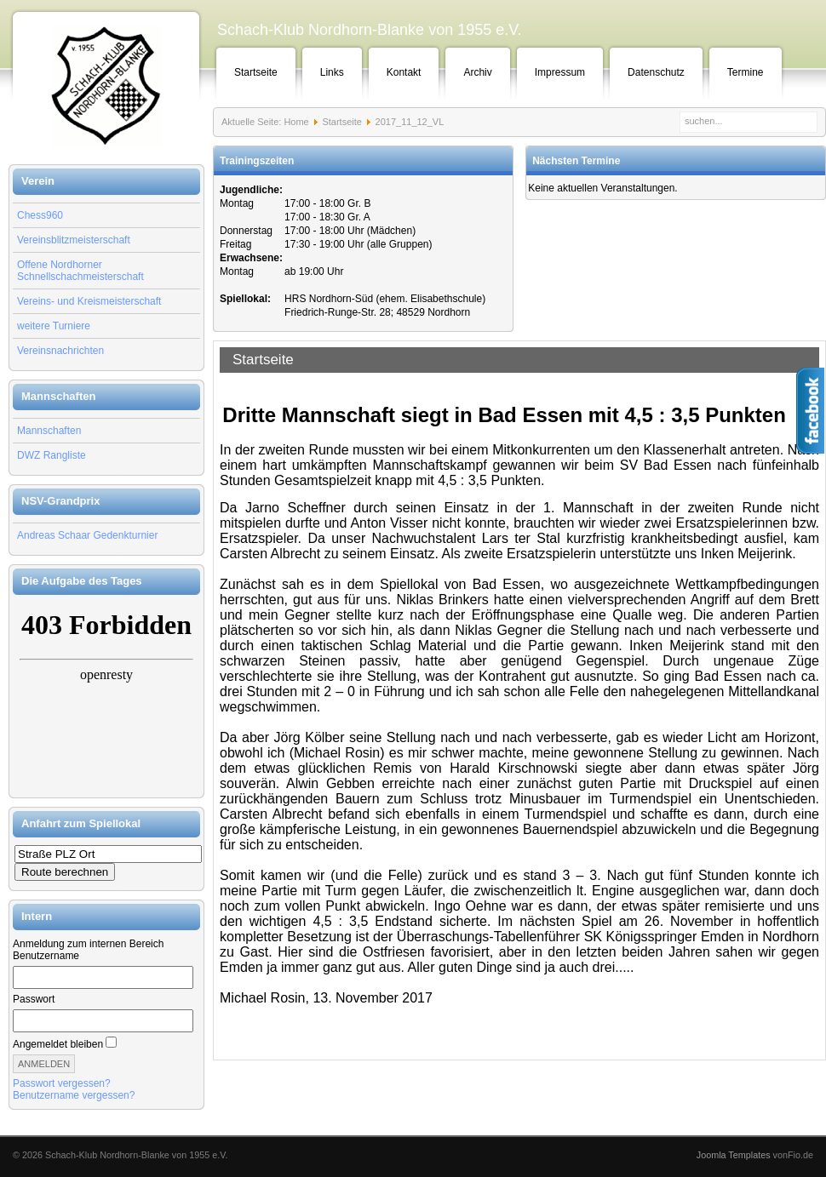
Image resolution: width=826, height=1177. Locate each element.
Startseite (256, 72)
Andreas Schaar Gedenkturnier (87, 535)
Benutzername (46, 956)
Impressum (560, 72)
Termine (745, 72)
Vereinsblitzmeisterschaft (73, 240)
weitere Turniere (53, 326)
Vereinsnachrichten (60, 351)
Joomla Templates (734, 1155)
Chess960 (40, 215)
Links (332, 72)
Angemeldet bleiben (58, 1044)
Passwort (33, 999)
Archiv (477, 72)
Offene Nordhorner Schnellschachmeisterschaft (80, 271)
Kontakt (404, 72)
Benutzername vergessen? (74, 1095)
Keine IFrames (106, 696)
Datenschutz (656, 72)
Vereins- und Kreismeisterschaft (89, 301)
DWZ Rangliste (51, 455)
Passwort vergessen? (62, 1083)
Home (296, 122)
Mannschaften (49, 431)
